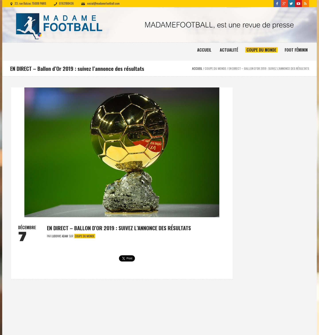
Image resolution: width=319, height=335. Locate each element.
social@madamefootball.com (103, 3)
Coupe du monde (84, 236)
